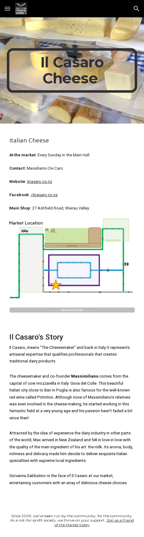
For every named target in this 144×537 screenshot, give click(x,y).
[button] (7, 8)
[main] (72, 70)
